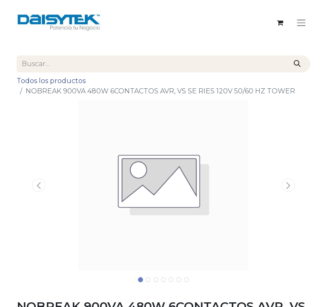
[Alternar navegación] (301, 22)
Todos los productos (51, 81)
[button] (39, 185)
